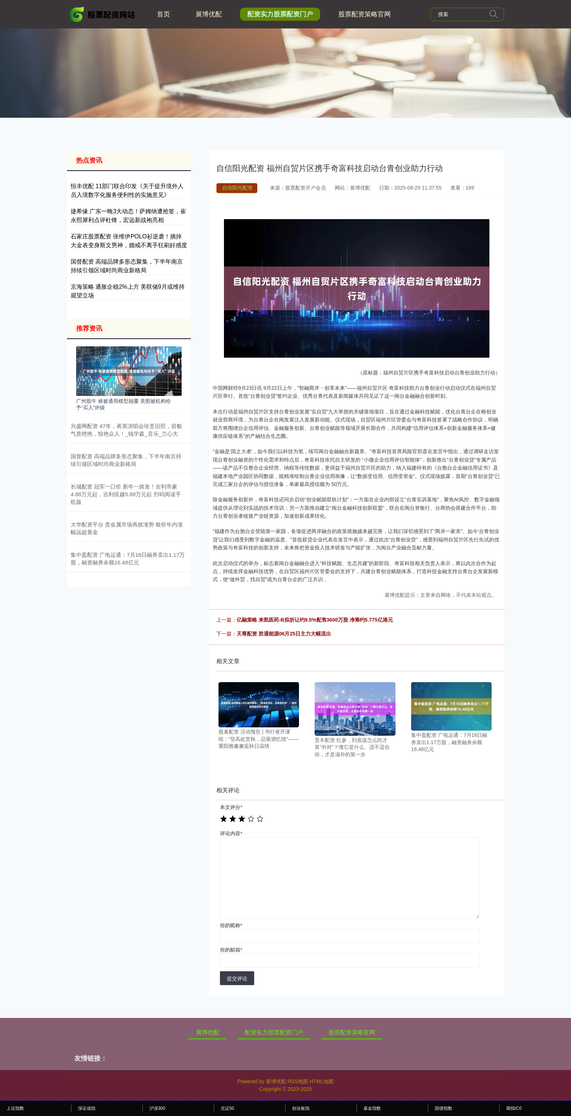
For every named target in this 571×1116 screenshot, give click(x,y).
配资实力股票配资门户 (280, 14)
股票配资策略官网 (364, 14)
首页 (163, 14)
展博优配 (209, 14)
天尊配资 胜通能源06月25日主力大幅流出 (284, 634)
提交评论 (237, 978)
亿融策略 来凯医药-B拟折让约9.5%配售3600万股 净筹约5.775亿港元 (315, 620)
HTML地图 (322, 1081)
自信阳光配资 (237, 188)
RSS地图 (297, 1081)
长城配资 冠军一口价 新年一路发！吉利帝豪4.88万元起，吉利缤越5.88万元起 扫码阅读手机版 (126, 494)
